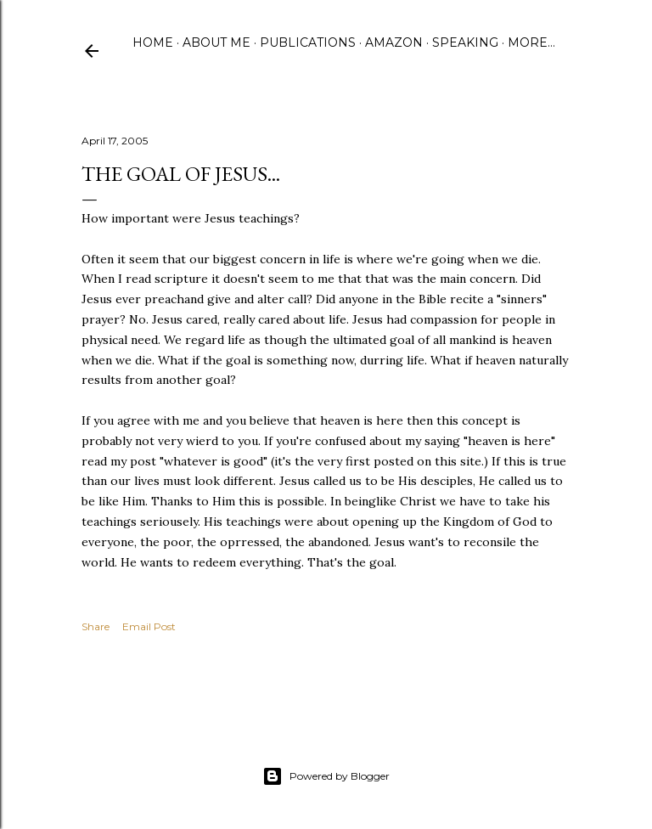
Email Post (149, 626)
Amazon (394, 42)
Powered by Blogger (326, 776)
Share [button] (96, 626)
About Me (216, 42)
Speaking (465, 42)
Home (152, 42)
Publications (308, 42)
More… (531, 42)
